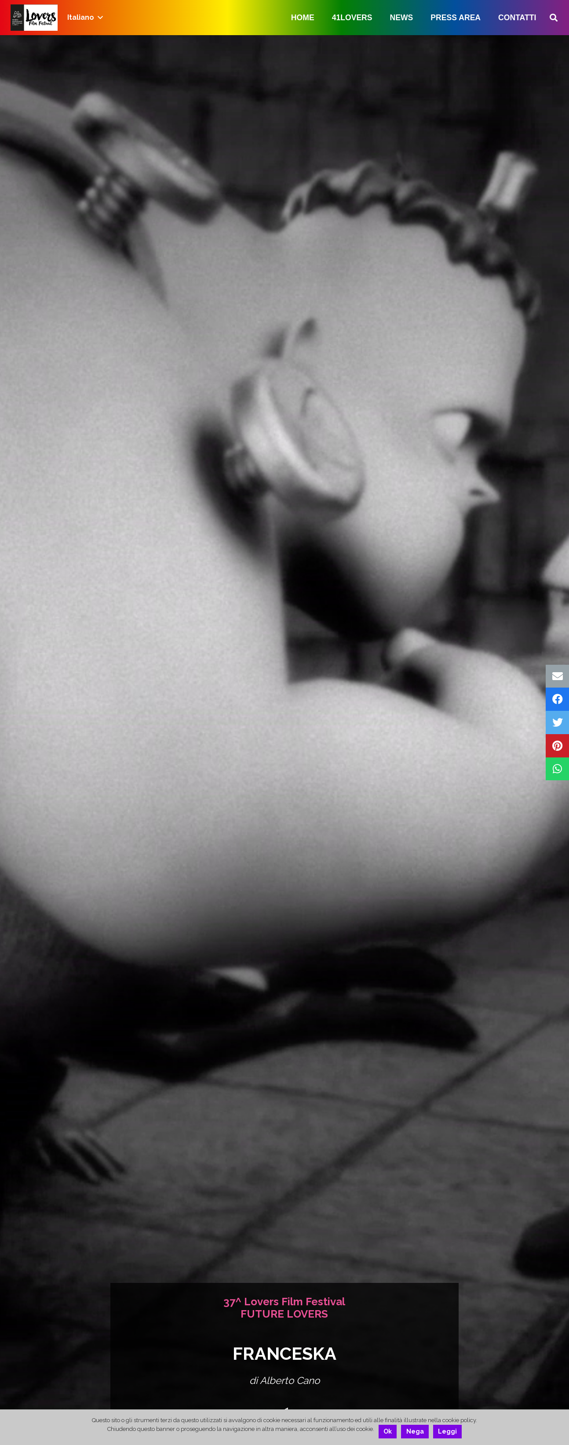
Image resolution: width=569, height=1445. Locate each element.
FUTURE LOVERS (284, 1313)
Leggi (447, 1431)
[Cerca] (553, 18)
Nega (415, 1431)
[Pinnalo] (557, 745)
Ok (387, 1431)
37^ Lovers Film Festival (284, 1301)
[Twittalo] (557, 722)
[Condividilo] (557, 699)
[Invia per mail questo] (557, 676)
